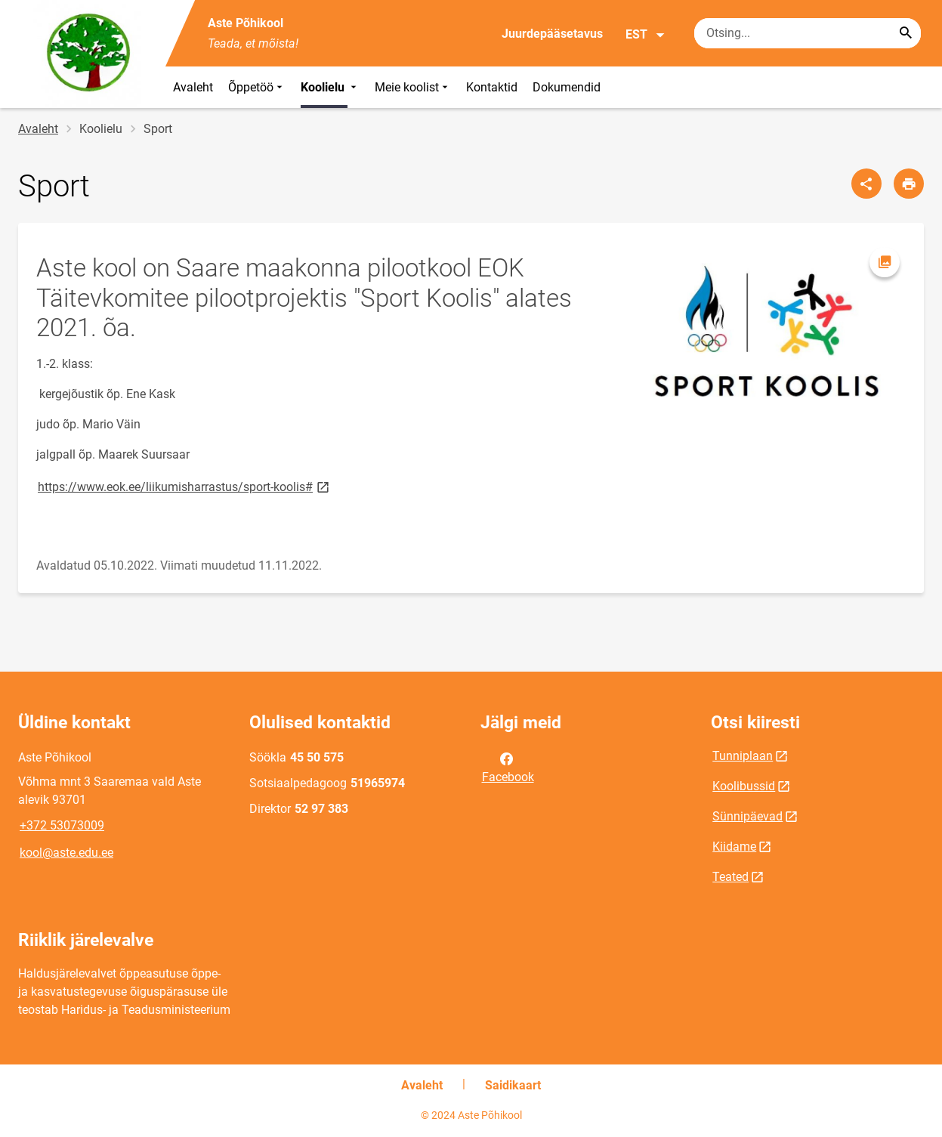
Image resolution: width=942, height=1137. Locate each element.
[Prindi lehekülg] (909, 183)
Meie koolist (413, 87)
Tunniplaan (742, 756)
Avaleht (193, 87)
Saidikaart (513, 1085)
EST (645, 35)
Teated (730, 877)
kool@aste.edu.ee (66, 852)
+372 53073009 (62, 825)
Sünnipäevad (747, 816)
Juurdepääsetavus (552, 33)
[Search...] (906, 33)
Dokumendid (567, 87)
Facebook (508, 767)
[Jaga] (866, 183)
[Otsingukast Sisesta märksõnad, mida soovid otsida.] (807, 33)
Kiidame (734, 846)
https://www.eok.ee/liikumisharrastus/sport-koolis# (185, 486)
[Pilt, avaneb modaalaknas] (767, 329)
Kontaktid (491, 87)
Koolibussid (743, 786)
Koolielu (330, 87)
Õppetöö (257, 87)
